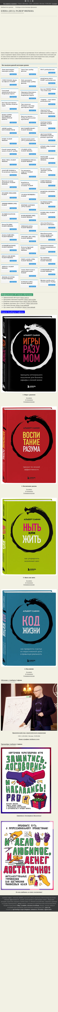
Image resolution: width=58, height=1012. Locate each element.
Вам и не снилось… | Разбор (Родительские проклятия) (28, 117)
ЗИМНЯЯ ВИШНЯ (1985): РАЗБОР (9, 204)
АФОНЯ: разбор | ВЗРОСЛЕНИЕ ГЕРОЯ (8, 129)
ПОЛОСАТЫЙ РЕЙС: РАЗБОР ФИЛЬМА (8, 235)
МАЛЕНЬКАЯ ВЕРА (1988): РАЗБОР (46, 202)
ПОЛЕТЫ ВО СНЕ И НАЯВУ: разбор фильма (48, 79)
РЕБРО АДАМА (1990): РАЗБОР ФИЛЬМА (28, 260)
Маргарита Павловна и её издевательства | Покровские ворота (28, 93)
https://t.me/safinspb (29, 307)
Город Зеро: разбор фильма (27, 70)
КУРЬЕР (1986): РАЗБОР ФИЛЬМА (47, 147)
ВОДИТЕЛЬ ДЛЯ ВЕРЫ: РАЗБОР (47, 192)
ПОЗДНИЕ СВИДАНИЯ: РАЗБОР (9, 193)
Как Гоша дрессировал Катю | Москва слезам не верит (9, 104)
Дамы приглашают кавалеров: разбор (8, 70)
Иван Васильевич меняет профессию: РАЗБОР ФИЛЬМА (46, 235)
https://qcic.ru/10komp (30, 301)
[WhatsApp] (30, 1)
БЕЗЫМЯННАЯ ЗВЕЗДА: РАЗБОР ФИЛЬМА (28, 160)
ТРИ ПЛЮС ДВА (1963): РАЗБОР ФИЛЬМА (28, 237)
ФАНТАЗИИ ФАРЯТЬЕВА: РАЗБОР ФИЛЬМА (47, 158)
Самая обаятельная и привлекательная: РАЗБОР (28, 271)
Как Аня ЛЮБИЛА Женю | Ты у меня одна (48, 89)
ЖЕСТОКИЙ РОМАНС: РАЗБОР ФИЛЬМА (28, 129)
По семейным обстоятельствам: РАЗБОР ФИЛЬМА (46, 259)
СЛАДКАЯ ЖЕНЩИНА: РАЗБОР (28, 195)
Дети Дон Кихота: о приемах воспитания (47, 223)
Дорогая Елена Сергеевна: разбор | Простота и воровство (47, 111)
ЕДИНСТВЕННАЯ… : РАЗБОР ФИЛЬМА (46, 181)
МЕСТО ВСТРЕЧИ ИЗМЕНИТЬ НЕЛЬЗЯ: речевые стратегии (47, 135)
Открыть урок (13, 74)
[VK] (28, 1)
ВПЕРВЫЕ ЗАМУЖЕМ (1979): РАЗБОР (28, 205)
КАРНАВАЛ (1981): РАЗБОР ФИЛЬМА (27, 282)
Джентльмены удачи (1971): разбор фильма (28, 139)
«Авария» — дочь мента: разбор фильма (48, 100)
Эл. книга (29, 398)
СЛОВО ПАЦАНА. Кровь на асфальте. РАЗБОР (9, 80)
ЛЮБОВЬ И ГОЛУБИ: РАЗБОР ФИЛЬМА (8, 277)
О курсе (54, 4)
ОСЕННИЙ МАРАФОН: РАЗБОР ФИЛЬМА (9, 246)
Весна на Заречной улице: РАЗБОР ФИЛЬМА (27, 248)
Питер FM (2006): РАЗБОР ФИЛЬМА (7, 225)
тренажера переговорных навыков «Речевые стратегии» (32, 909)
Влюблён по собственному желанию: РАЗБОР (27, 184)
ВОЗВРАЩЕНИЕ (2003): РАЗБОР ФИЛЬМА (28, 216)
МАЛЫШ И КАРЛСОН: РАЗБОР (8, 214)
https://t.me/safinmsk (22, 305)
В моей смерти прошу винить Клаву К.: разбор (9, 150)
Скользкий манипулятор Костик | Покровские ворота (9, 92)
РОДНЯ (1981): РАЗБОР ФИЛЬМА (47, 213)
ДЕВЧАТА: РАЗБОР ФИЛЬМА (8, 267)
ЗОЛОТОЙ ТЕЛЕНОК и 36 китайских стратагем (9, 171)
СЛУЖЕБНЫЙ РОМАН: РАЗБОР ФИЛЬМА (47, 270)
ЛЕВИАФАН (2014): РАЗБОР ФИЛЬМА (27, 226)
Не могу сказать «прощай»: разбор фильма (46, 170)
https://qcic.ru (24, 297)
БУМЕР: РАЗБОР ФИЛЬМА (7, 139)
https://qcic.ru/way (32, 303)
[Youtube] (25, 1)
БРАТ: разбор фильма (47, 69)
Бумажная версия (29, 402)
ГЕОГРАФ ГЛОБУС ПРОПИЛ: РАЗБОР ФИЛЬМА (46, 123)
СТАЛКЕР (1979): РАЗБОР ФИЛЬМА (26, 150)
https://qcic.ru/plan (30, 299)
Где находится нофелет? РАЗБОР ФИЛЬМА (27, 172)
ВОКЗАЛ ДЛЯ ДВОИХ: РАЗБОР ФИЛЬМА (8, 256)
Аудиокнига (29, 400)
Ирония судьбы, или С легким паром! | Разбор (47, 281)
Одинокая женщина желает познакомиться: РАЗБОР (48, 247)
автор (19, 903)
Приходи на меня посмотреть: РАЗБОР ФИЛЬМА (8, 182)
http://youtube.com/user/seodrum (28, 905)
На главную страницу (10, 4)
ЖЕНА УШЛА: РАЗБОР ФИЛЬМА (9, 160)
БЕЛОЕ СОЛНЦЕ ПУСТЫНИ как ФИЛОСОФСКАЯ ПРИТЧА (7, 117)
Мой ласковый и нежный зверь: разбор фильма (28, 81)
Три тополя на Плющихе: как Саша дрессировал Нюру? (27, 105)
